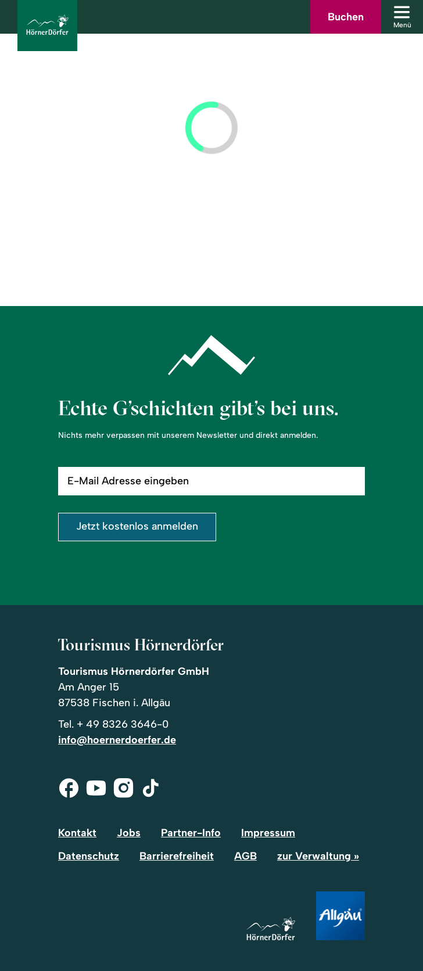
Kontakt (77, 832)
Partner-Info (191, 832)
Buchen (346, 16)
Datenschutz (88, 856)
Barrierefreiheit (176, 856)
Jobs (129, 832)
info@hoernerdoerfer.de (117, 739)
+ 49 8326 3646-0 (123, 724)
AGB (245, 856)
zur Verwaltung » (318, 856)
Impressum (268, 832)
